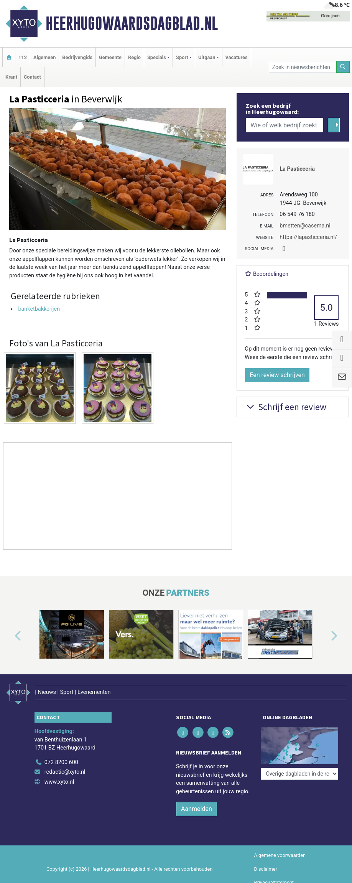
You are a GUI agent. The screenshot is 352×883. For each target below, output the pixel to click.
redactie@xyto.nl (65, 772)
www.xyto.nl (59, 782)
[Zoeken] (343, 67)
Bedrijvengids (77, 57)
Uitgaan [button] (206, 57)
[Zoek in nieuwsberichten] (303, 67)
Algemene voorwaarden (280, 855)
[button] (9, 635)
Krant (11, 77)
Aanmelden (196, 808)
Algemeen (44, 57)
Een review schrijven (277, 375)
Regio (134, 57)
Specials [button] (156, 57)
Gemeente (110, 57)
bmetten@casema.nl (305, 225)
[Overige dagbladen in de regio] (299, 774)
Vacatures (236, 57)
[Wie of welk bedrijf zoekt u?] (284, 125)
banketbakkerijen (39, 309)
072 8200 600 (61, 762)
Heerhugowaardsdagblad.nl (132, 23)
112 (22, 57)
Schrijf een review (285, 407)
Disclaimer (265, 869)
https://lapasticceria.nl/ (308, 237)
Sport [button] (182, 57)
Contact (32, 77)
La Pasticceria (297, 169)
